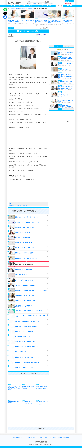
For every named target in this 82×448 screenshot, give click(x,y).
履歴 (29, 3)
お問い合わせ (66, 437)
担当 (52, 3)
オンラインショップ (53, 437)
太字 (35, 3)
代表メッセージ (16, 437)
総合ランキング (66, 46)
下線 (40, 3)
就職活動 (17, 8)
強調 (46, 3)
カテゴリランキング (58, 46)
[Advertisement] (28, 138)
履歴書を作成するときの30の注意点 (26, 8)
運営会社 (60, 437)
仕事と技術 (12, 8)
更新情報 (45, 437)
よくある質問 (23, 437)
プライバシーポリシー (37, 437)
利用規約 (30, 437)
